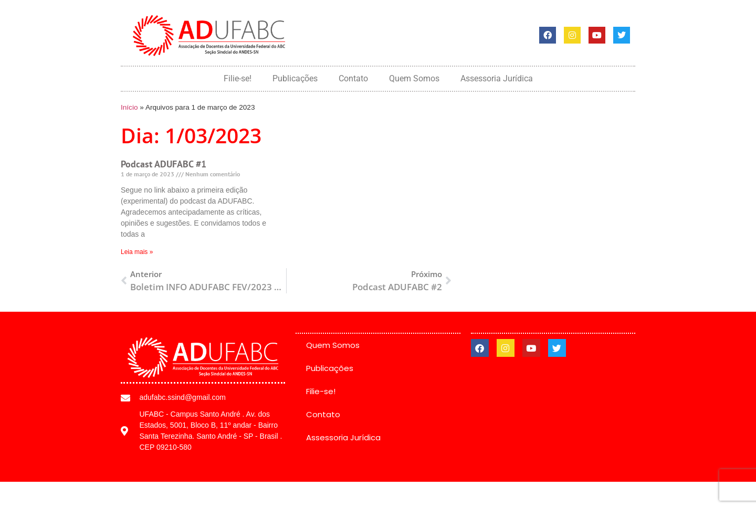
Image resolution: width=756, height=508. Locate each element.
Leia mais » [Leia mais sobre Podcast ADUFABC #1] (137, 252)
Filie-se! (237, 78)
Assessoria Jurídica (496, 78)
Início (129, 107)
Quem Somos (414, 78)
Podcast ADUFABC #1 (163, 164)
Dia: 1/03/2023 (191, 135)
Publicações (295, 78)
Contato (353, 78)
